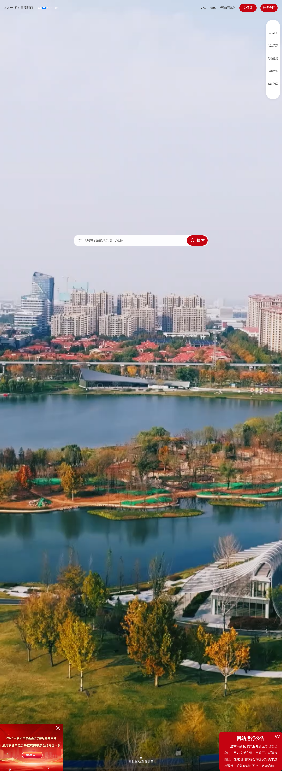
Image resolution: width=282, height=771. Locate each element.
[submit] (197, 240)
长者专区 (269, 7)
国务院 (273, 32)
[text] (130, 240)
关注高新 (273, 45)
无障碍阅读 (227, 7)
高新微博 (273, 58)
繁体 (213, 7)
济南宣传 (273, 71)
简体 (203, 7)
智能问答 (273, 83)
